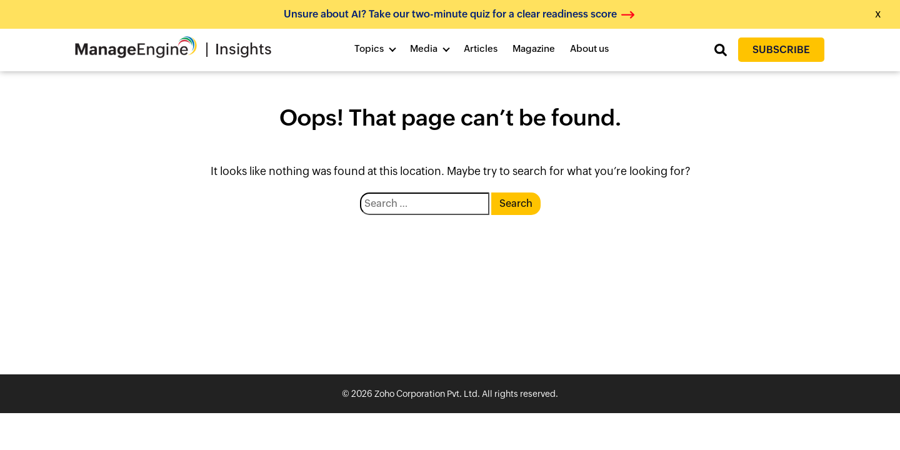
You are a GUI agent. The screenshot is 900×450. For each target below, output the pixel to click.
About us (589, 48)
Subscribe (781, 50)
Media (424, 48)
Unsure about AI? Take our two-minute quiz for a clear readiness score (450, 14)
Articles (481, 48)
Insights (243, 49)
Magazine (533, 48)
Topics (369, 48)
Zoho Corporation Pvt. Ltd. (427, 394)
